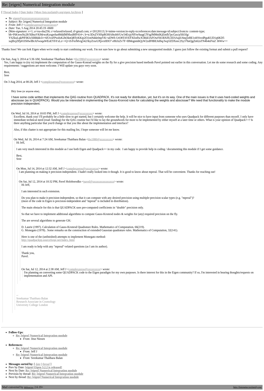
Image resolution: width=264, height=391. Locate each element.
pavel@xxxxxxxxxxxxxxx (99, 181)
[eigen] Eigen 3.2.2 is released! (43, 367)
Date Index (27, 12)
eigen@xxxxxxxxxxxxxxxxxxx (31, 18)
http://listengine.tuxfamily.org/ (247, 387)
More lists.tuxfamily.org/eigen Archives (58, 12)
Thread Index (11, 12)
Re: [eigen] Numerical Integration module (41, 335)
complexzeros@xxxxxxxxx (41, 24)
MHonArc (28, 387)
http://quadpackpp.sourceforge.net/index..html (48, 239)
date (38, 364)
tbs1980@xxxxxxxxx (87, 59)
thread (46, 364)
